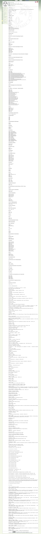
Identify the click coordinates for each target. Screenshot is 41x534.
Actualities (4, 8)
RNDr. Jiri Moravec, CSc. (15, 9)
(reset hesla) (27, 0)
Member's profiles (4, 15)
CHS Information (4, 19)
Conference (4, 13)
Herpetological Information (5, 17)
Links (3, 23)
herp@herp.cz (14, 532)
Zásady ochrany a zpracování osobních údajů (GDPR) (24, 532)
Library (4, 20)
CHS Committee (4, 11)
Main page (4, 7)
